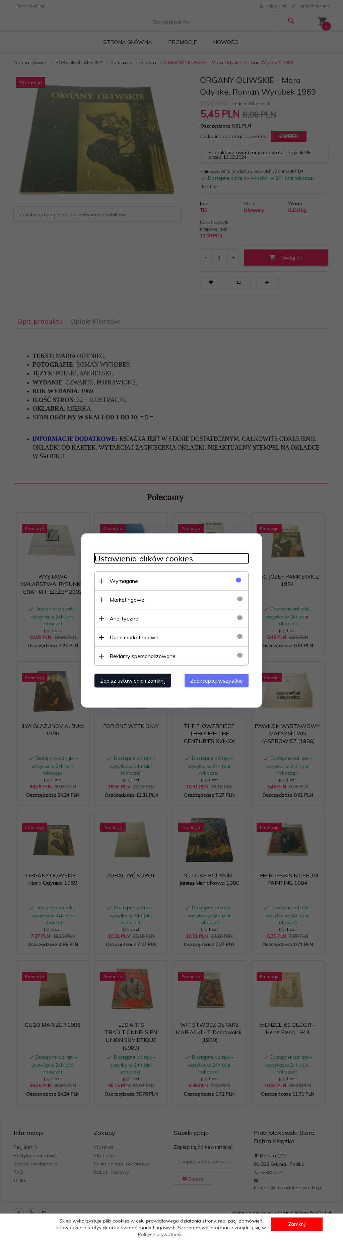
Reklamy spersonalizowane (143, 656)
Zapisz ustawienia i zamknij (132, 680)
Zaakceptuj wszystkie (216, 680)
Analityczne (124, 618)
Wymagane (124, 581)
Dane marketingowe (134, 637)
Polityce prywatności (161, 1234)
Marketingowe (127, 599)
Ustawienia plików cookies (143, 558)
